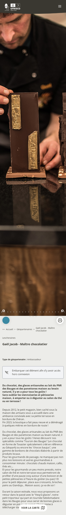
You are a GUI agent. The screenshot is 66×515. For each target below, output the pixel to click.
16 (46, 311)
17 (49, 311)
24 (33, 316)
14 (40, 311)
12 (34, 311)
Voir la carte (33, 508)
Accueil (9, 329)
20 (58, 311)
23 (30, 316)
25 (36, 316)
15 (43, 311)
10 (28, 311)
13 (37, 311)
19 (55, 311)
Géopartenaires (24, 329)
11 (31, 311)
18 (52, 311)
